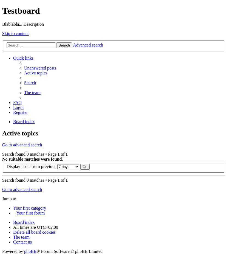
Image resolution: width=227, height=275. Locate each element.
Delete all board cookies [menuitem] (34, 232)
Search (64, 45)
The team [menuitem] (32, 92)
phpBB (30, 251)
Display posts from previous (43, 166)
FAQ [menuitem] (17, 102)
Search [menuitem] (30, 82)
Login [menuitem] (18, 107)
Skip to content (15, 33)
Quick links (23, 58)
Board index (24, 222)
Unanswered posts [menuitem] (40, 68)
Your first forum (30, 213)
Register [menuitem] (20, 112)
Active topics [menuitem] (35, 73)
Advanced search (88, 45)
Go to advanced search (22, 145)
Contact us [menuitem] (22, 242)
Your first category (29, 208)
